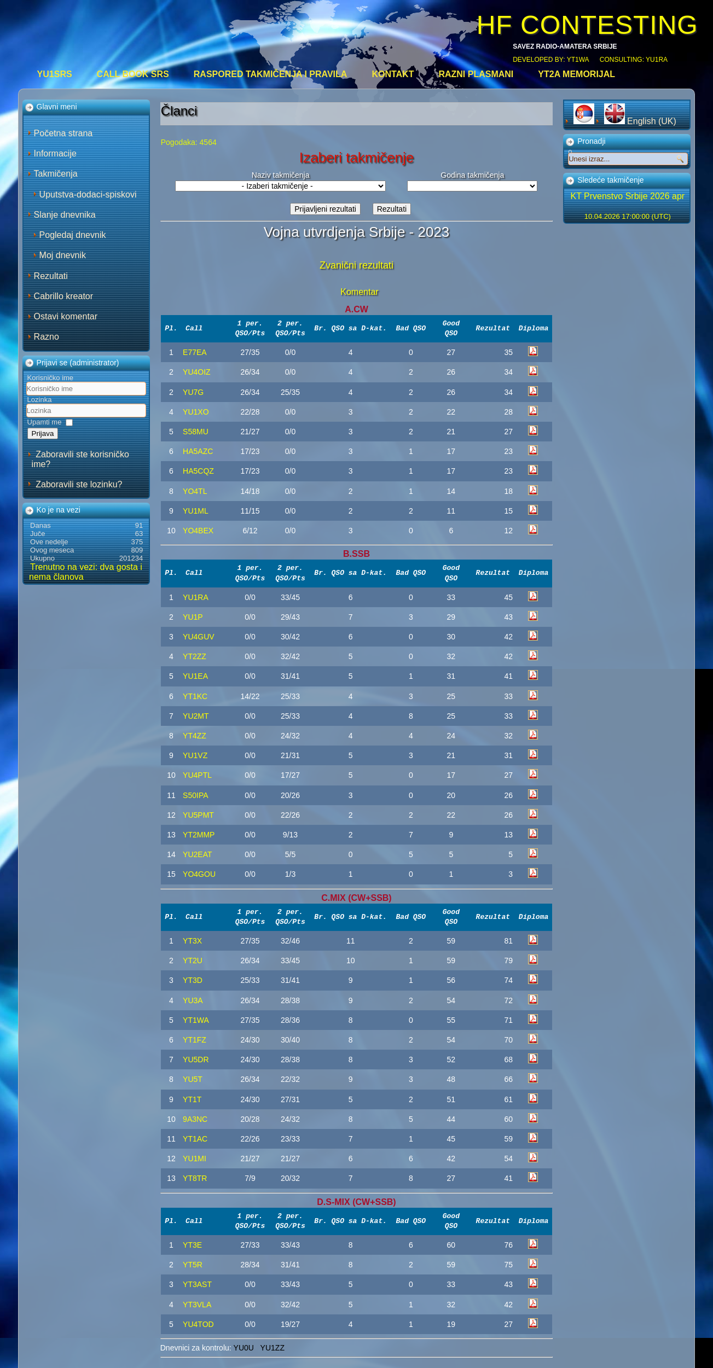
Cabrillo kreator (63, 296)
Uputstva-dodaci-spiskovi (88, 194)
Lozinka (39, 399)
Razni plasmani (475, 74)
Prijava (43, 433)
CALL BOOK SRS (133, 74)
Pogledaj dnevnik (72, 235)
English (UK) (640, 121)
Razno (46, 336)
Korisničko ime (50, 378)
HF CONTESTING (587, 24)
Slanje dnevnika (65, 214)
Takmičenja (56, 173)
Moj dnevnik (62, 255)
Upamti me (44, 422)
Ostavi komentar (65, 316)
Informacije (55, 153)
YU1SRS (54, 74)
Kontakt (393, 74)
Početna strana (63, 133)
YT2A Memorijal (576, 74)
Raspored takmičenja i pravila (270, 74)
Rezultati (51, 276)
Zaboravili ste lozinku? (79, 484)
